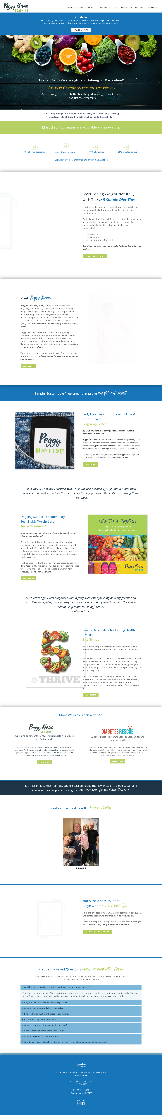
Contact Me (152, 7)
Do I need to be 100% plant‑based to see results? (46, 1014)
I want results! (81, 30)
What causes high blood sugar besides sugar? (45, 1030)
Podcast (89, 7)
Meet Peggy (126, 7)
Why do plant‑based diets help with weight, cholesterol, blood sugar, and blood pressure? (65, 1042)
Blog (116, 7)
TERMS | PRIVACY (81, 1075)
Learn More (28, 366)
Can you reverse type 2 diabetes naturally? (43, 1008)
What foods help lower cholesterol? (40, 1019)
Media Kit (139, 7)
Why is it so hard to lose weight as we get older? (46, 1002)
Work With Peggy (75, 7)
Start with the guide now (97, 932)
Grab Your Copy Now (94, 256)
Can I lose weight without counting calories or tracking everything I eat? (57, 987)
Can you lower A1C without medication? (42, 1036)
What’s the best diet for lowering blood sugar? (45, 1025)
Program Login (103, 7)
